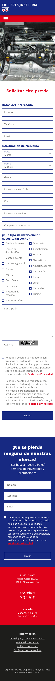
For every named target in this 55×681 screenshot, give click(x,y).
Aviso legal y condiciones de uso (27, 638)
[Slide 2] (20, 76)
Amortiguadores (40, 265)
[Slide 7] (32, 76)
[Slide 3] (23, 76)
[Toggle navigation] (6, 18)
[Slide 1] (18, 76)
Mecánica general (13, 263)
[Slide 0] (16, 76)
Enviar (27, 415)
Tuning (35, 294)
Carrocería (37, 271)
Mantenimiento (12, 258)
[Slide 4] (25, 76)
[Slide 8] (34, 76)
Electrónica (10, 280)
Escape (35, 254)
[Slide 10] (39, 76)
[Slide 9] (37, 76)
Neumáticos (37, 260)
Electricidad (10, 286)
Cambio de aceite (13, 243)
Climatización (38, 249)
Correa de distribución (10, 250)
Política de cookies (27, 646)
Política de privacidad (27, 642)
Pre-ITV (7, 274)
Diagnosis (36, 243)
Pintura (35, 277)
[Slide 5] (27, 76)
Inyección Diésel (12, 300)
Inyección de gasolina (10, 293)
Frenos (7, 269)
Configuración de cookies (28, 650)
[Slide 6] (30, 76)
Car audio (36, 288)
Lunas (34, 282)
